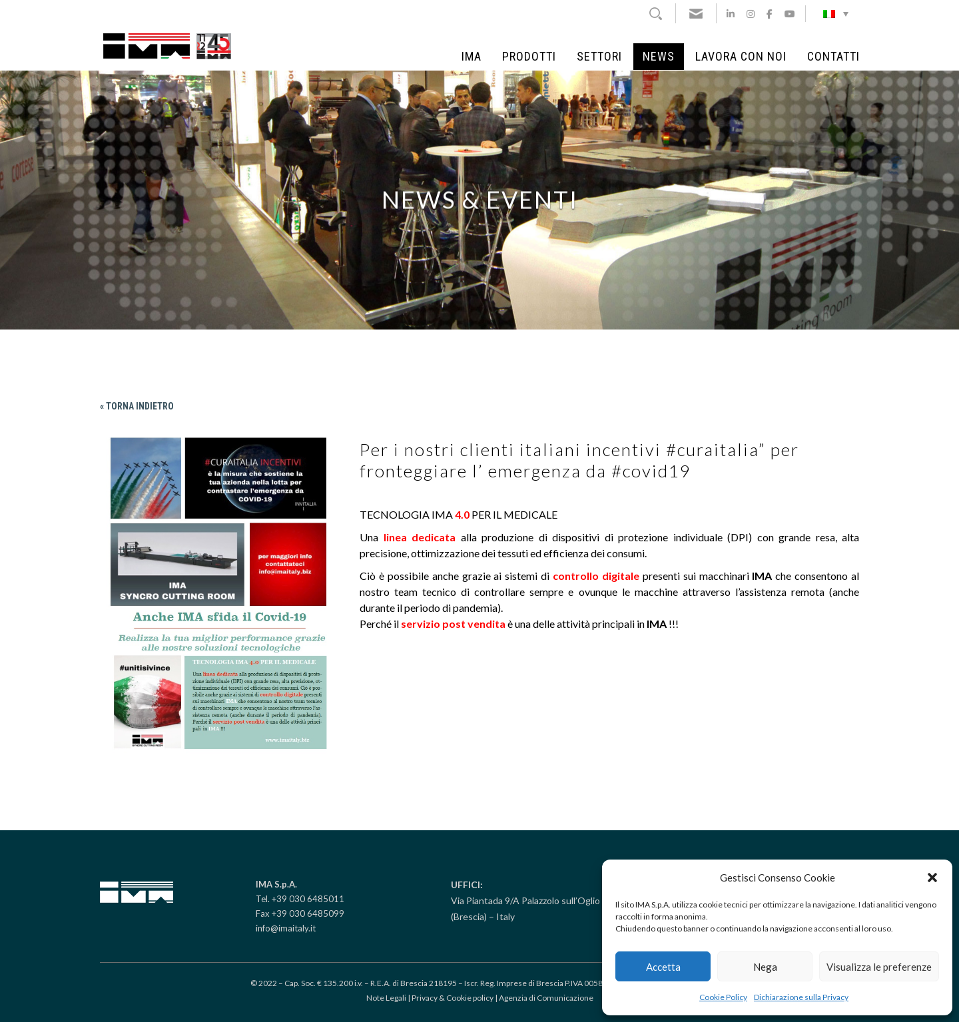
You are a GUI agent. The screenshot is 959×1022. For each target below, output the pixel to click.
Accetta (663, 967)
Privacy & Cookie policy (452, 998)
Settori (599, 56)
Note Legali (386, 998)
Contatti (833, 56)
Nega (765, 967)
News (659, 56)
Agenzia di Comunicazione (546, 998)
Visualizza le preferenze (879, 967)
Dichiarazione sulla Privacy (801, 997)
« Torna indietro (137, 406)
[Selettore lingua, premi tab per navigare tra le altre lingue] (836, 13)
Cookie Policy (723, 997)
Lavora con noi (741, 56)
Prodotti (529, 56)
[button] (932, 877)
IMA (471, 56)
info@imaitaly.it (286, 928)
